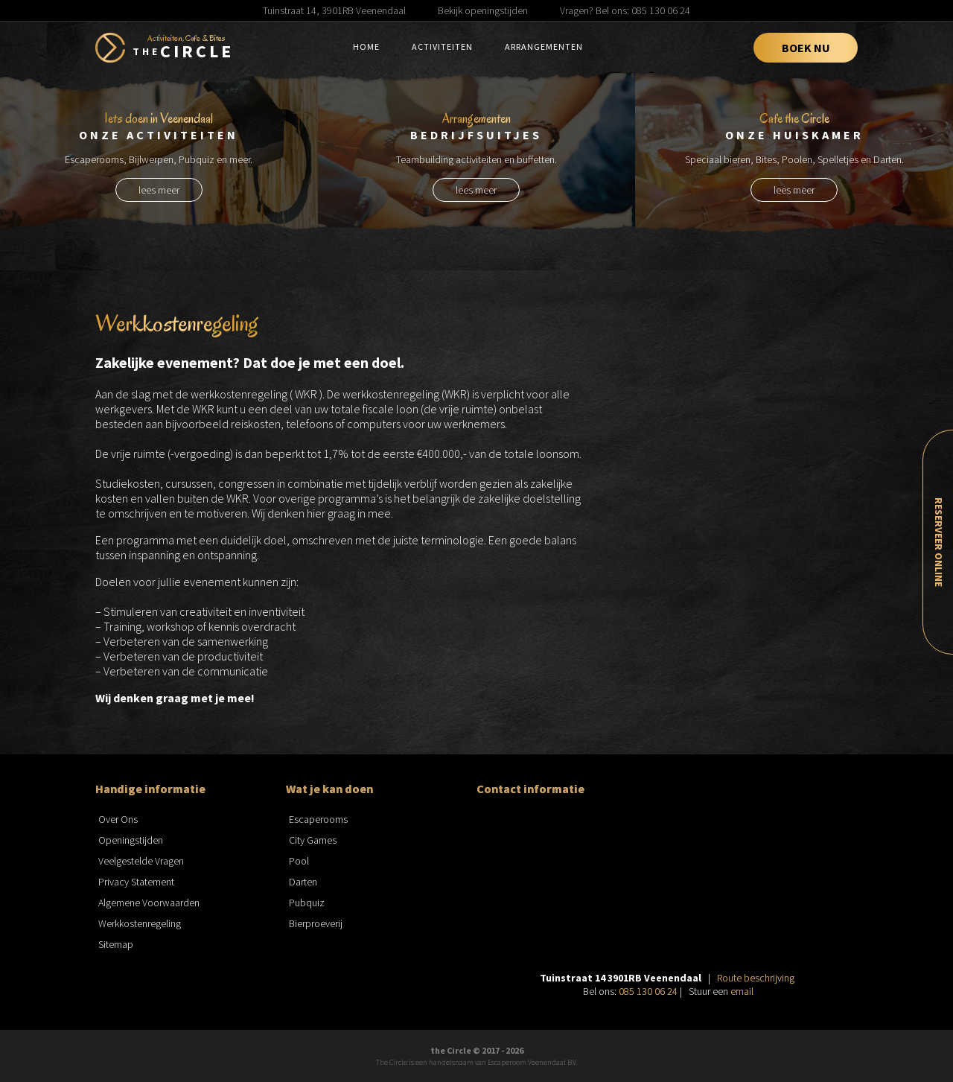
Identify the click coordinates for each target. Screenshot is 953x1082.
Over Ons (118, 819)
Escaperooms (318, 819)
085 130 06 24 (648, 991)
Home (366, 46)
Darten (303, 881)
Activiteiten (442, 46)
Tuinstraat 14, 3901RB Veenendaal (334, 10)
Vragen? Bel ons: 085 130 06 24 (625, 10)
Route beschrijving (755, 977)
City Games (313, 840)
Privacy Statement (136, 881)
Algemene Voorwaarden (149, 902)
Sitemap (115, 944)
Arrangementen (544, 46)
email (741, 991)
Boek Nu (806, 47)
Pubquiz (307, 902)
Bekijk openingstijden (483, 10)
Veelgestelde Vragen (141, 861)
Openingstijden (130, 840)
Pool (299, 861)
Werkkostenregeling (139, 923)
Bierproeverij (315, 923)
